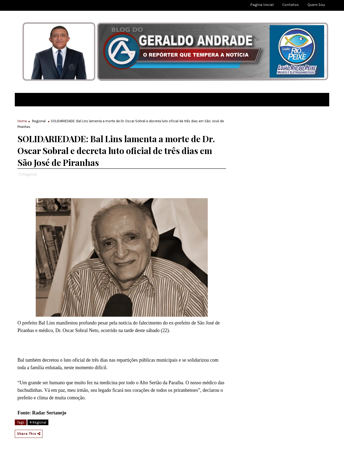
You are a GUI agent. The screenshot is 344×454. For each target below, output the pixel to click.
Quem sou (316, 4)
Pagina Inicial (262, 4)
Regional (39, 121)
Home (22, 121)
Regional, (30, 174)
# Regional (38, 422)
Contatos (290, 4)
